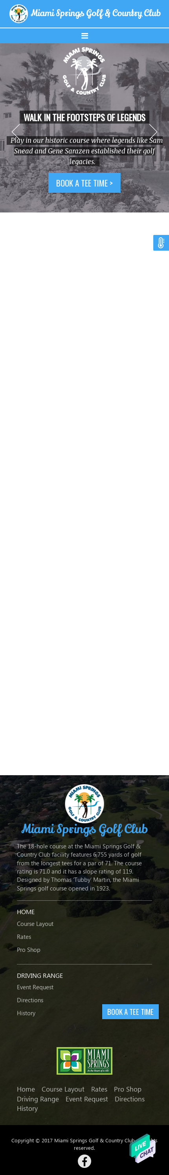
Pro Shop (28, 949)
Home (26, 1089)
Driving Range (38, 1098)
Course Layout (35, 923)
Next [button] (153, 132)
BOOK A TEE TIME (130, 1011)
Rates (24, 936)
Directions (30, 1000)
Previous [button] (16, 132)
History (26, 1013)
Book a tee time (84, 183)
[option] (84, 127)
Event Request (35, 987)
